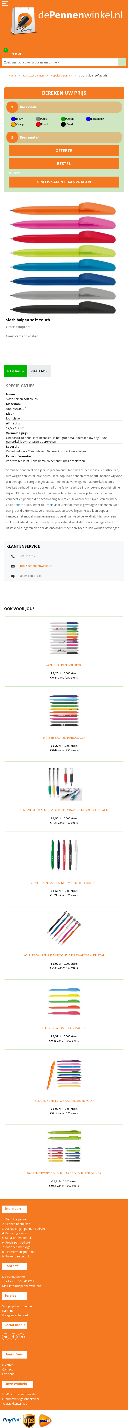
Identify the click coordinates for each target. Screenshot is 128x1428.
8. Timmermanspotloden (18, 1252)
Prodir (49, 505)
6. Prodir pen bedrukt (16, 1242)
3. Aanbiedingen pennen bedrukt (23, 1229)
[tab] (15, 371)
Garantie (8, 1311)
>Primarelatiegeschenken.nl (20, 1399)
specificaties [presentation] (15, 370)
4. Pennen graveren (15, 1233)
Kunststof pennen (33, 75)
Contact (7, 1369)
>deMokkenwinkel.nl (15, 1403)
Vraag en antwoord (15, 1315)
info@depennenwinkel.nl (36, 566)
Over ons (8, 1374)
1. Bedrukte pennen (15, 1219)
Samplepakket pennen (17, 1306)
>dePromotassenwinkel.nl (19, 1394)
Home (12, 75)
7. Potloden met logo (16, 1247)
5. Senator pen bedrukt (17, 1238)
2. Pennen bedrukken (16, 1224)
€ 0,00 (16, 54)
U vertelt (8, 1365)
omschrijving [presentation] (39, 370)
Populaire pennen (61, 75)
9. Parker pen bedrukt (16, 1256)
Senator (19, 505)
